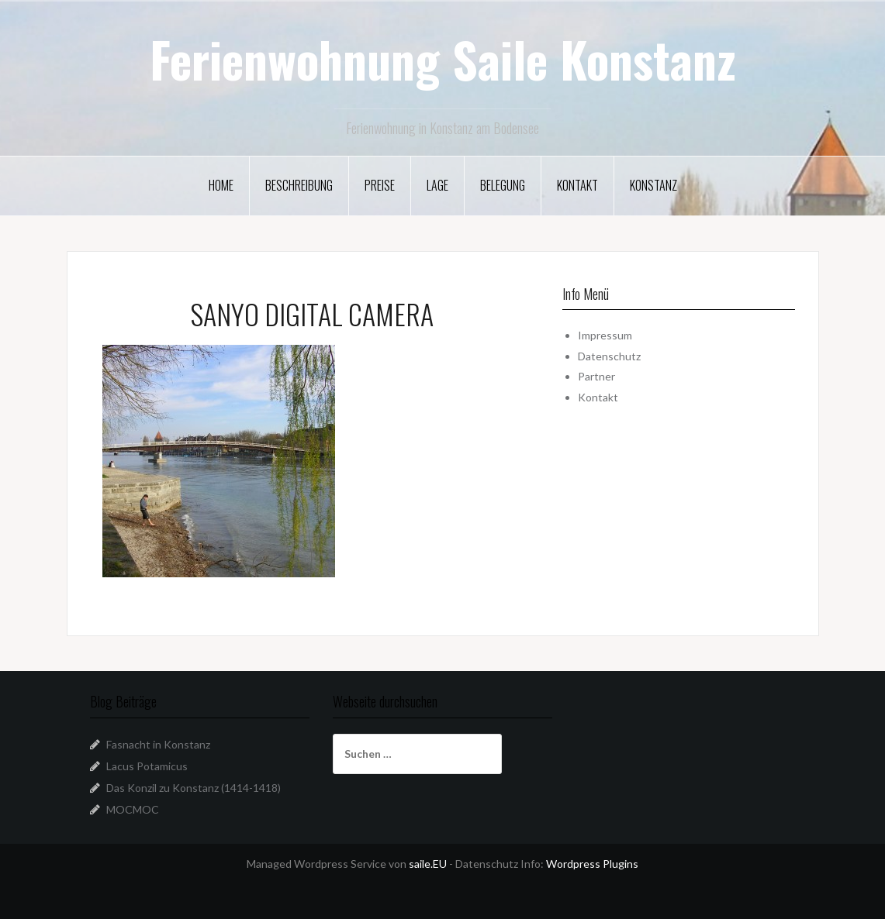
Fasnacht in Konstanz (158, 744)
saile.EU (428, 863)
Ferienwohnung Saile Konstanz (443, 59)
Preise (380, 185)
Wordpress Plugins (592, 863)
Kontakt (577, 185)
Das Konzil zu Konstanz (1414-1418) (193, 787)
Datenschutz (609, 356)
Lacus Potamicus (147, 766)
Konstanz (653, 185)
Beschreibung (299, 185)
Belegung (502, 185)
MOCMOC (132, 809)
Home (221, 185)
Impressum (605, 335)
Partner (596, 376)
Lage (437, 185)
